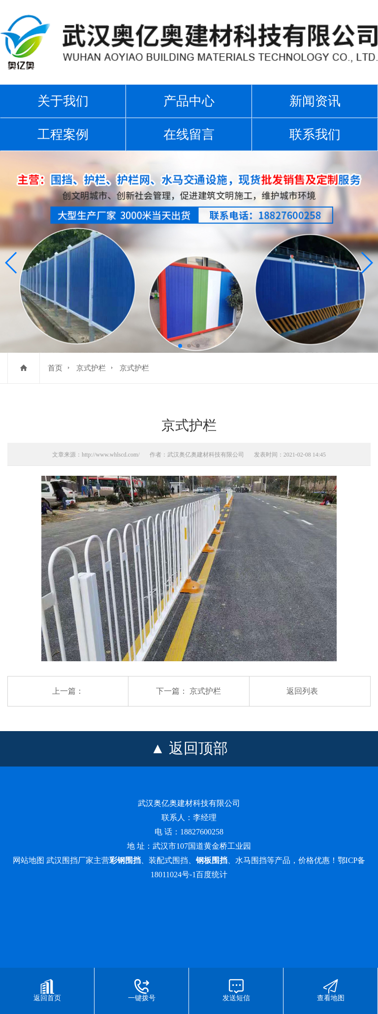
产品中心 (189, 100)
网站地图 (28, 860)
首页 (55, 368)
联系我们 (315, 134)
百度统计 (211, 874)
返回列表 (302, 691)
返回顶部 (198, 748)
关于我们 (63, 100)
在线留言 (189, 134)
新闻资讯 (315, 100)
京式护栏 (91, 368)
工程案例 (63, 134)
